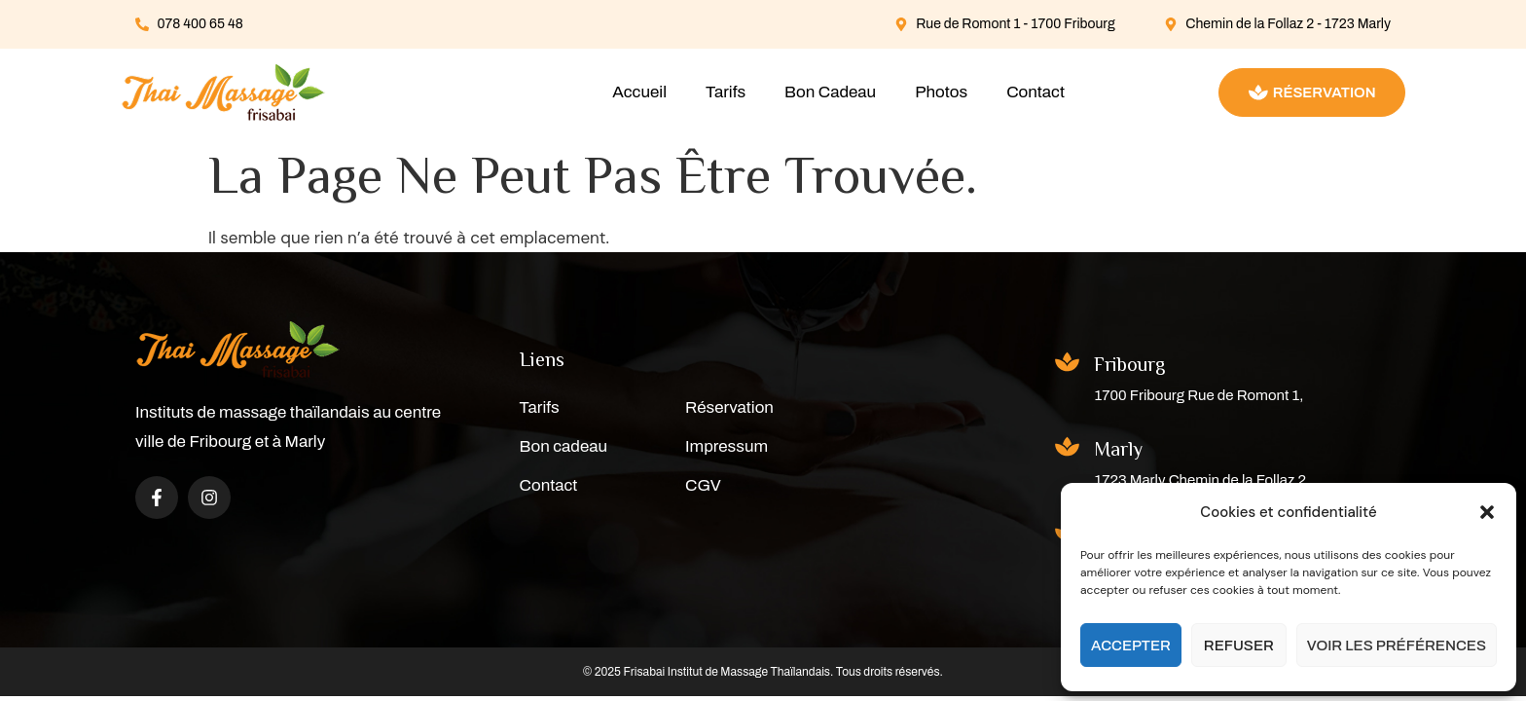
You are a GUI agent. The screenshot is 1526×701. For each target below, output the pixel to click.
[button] (1487, 512)
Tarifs (725, 92)
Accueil (639, 92)
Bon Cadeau (830, 92)
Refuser (1239, 645)
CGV (703, 485)
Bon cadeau (564, 446)
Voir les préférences (1396, 645)
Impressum (726, 446)
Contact (1035, 92)
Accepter (1131, 645)
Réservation (729, 407)
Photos (941, 92)
